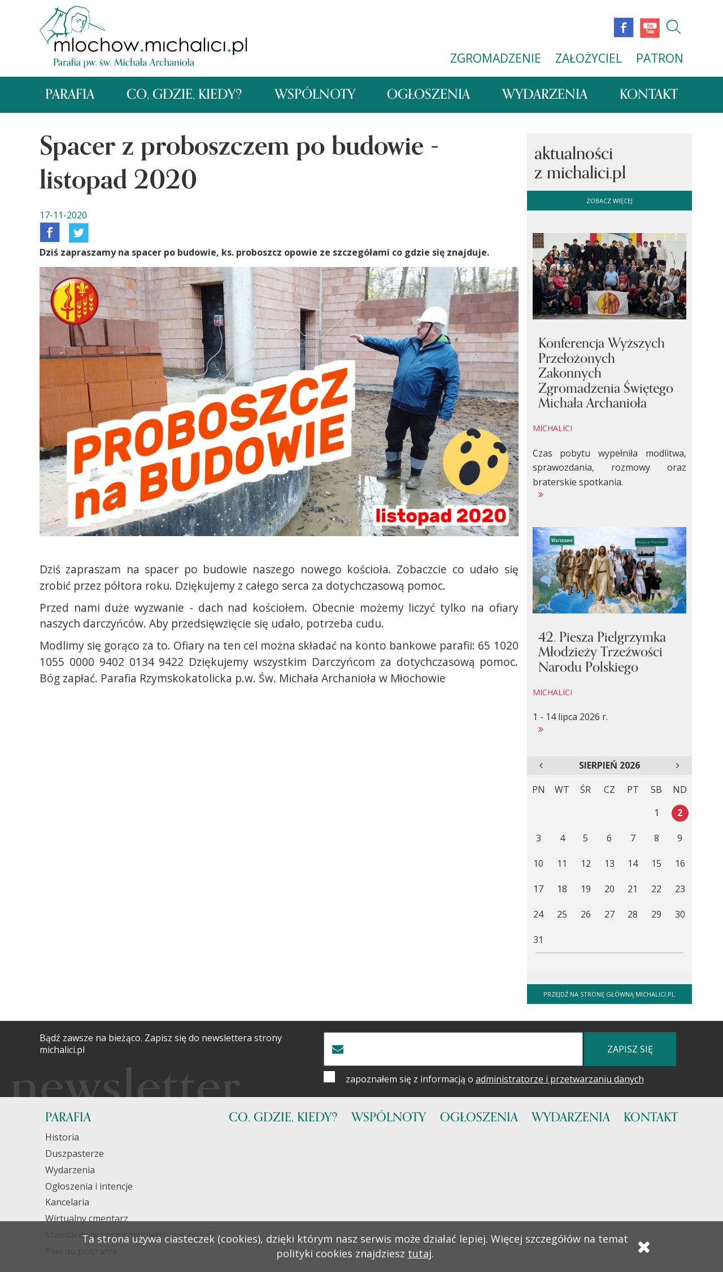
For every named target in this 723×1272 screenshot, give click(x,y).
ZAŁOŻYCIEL (588, 58)
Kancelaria (67, 1202)
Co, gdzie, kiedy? (184, 95)
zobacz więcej (609, 200)
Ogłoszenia (428, 95)
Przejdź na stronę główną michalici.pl (609, 994)
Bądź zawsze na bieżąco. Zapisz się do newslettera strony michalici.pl (161, 1044)
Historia (62, 1137)
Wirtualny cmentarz (86, 1218)
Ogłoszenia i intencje (89, 1186)
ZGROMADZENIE (495, 58)
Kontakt (649, 95)
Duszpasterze (74, 1153)
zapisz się (630, 1049)
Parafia (69, 95)
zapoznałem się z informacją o (495, 1079)
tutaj (420, 1253)
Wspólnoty (315, 95)
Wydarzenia (544, 95)
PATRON (659, 58)
